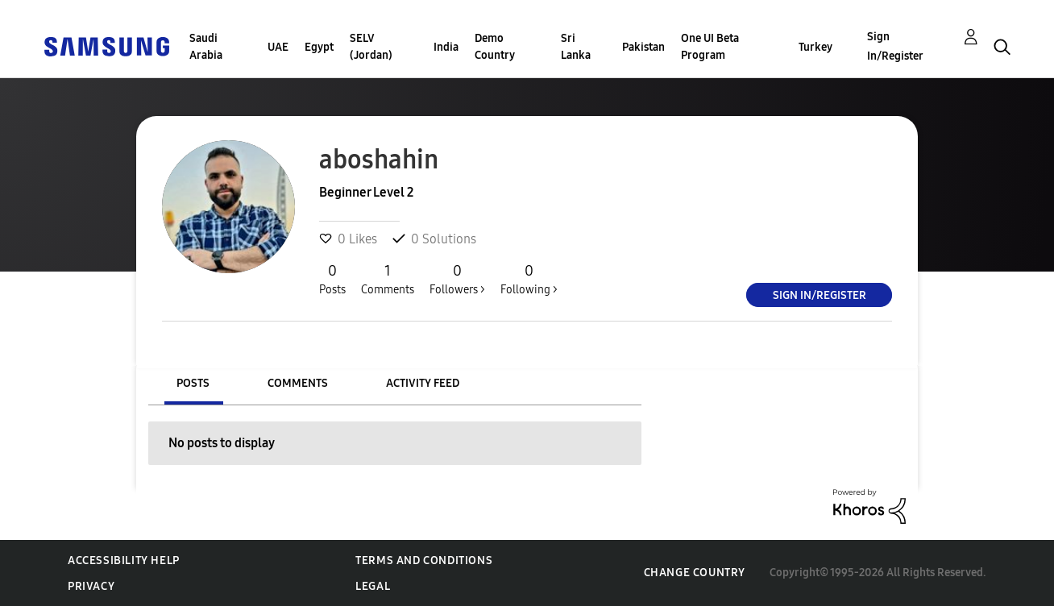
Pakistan (643, 47)
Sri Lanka (576, 46)
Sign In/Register (895, 46)
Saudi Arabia (205, 46)
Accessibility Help (124, 560)
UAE (278, 47)
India (446, 47)
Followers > (457, 279)
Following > (529, 279)
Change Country (694, 572)
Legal (372, 586)
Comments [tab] (298, 383)
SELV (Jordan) (371, 46)
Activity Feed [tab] (422, 383)
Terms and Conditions (423, 560)
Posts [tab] (193, 383)
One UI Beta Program (710, 46)
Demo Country (495, 46)
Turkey (815, 47)
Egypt (319, 47)
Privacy (91, 586)
